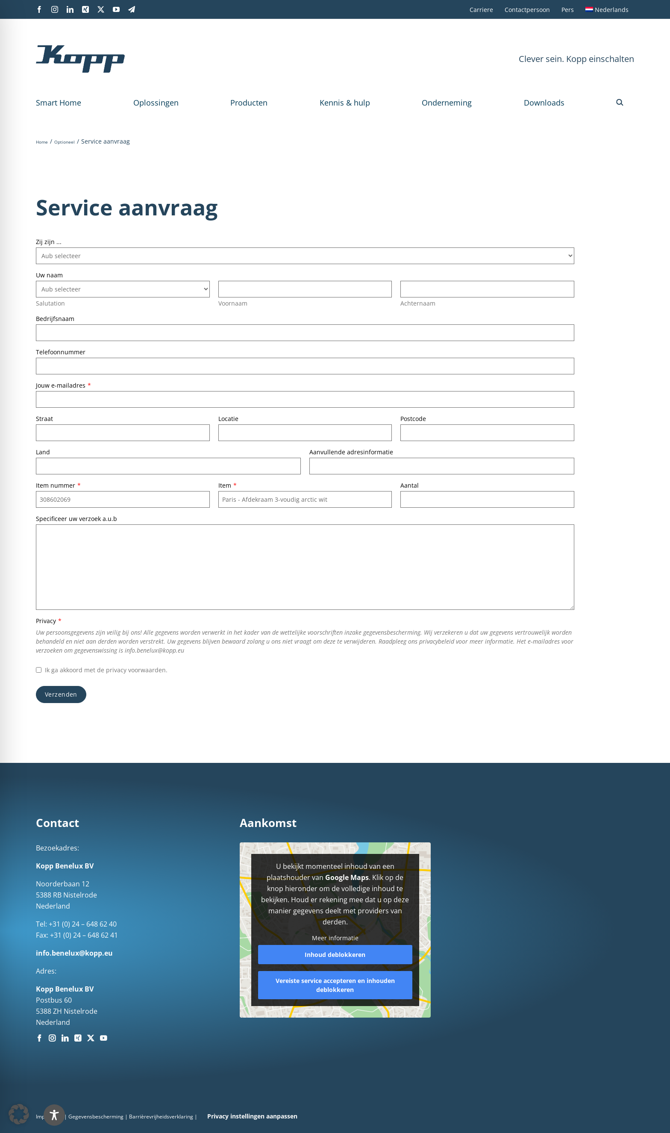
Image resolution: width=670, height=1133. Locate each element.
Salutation (50, 303)
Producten (248, 102)
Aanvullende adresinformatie (351, 452)
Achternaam (417, 303)
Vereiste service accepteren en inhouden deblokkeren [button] (334, 985)
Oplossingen (156, 102)
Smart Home (58, 102)
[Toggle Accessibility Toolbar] (54, 1115)
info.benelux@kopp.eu (74, 953)
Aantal (409, 485)
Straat (44, 419)
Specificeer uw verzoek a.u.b (76, 519)
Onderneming (447, 102)
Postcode (413, 419)
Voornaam (232, 303)
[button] (619, 102)
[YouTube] (103, 1038)
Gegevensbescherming (95, 1116)
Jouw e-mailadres (63, 385)
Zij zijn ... (49, 242)
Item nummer (58, 485)
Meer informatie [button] (334, 938)
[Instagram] (52, 1038)
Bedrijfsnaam (55, 319)
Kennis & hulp (345, 102)
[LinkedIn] (65, 1038)
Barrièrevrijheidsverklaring (161, 1116)
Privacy (49, 621)
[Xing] (77, 1038)
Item (227, 485)
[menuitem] (607, 9)
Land (43, 452)
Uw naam (49, 275)
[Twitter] (90, 1038)
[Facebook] (39, 1038)
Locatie (228, 419)
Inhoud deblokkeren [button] (335, 955)
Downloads (544, 102)
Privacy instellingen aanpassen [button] (252, 1116)
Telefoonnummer (60, 352)
